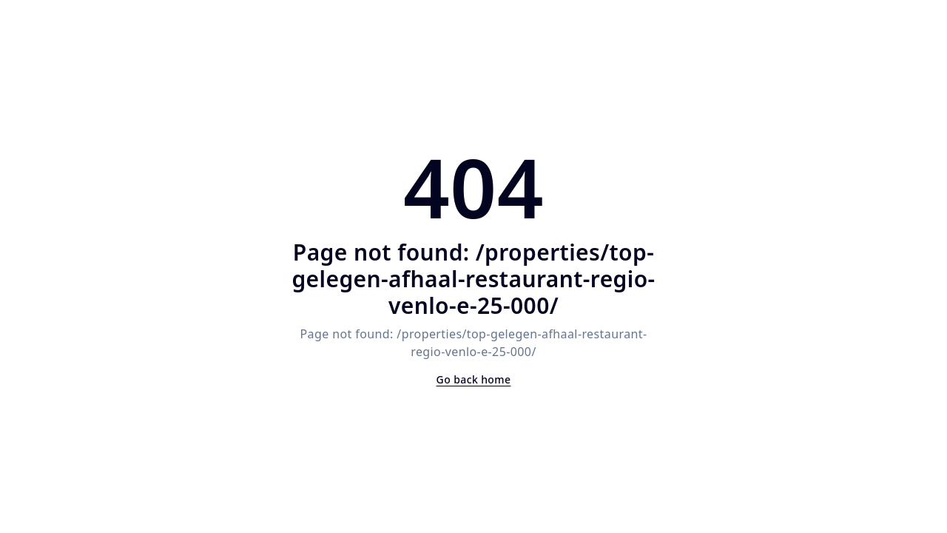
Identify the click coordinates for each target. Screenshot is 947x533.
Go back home (474, 379)
